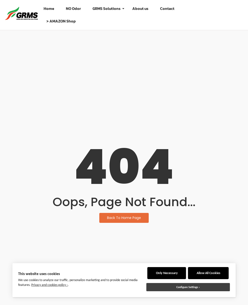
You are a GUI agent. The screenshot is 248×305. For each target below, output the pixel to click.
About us (140, 8)
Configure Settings (187, 287)
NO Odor (73, 8)
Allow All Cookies (208, 273)
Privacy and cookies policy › (49, 285)
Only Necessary (167, 273)
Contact (167, 8)
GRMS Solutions (108, 8)
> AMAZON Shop (61, 21)
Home (49, 8)
